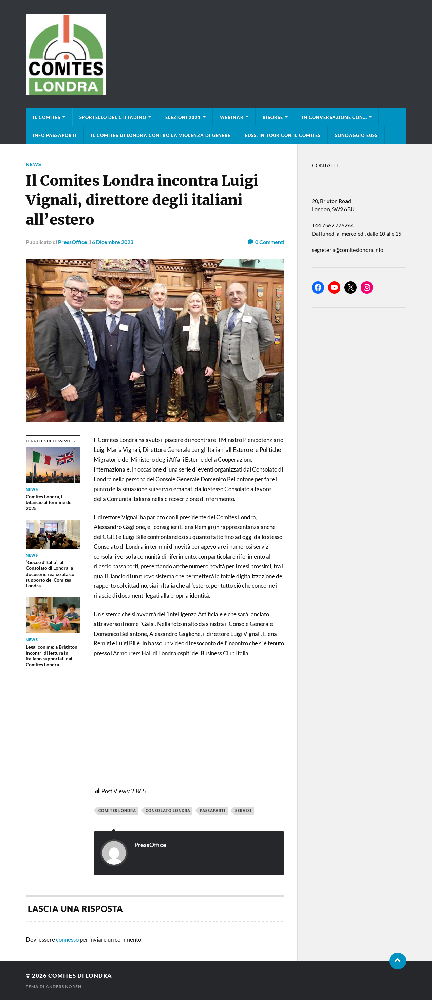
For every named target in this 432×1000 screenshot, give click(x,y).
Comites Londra (117, 810)
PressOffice (72, 242)
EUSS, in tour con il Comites (283, 135)
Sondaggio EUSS (356, 135)
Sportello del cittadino (112, 117)
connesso (67, 939)
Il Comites (46, 117)
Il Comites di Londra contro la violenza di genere (161, 135)
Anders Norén (63, 986)
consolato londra (168, 810)
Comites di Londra (80, 975)
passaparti (213, 810)
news (33, 164)
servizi (243, 810)
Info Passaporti (55, 135)
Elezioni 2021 (183, 117)
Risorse (273, 117)
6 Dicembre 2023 (112, 242)
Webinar (232, 117)
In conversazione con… (334, 117)
